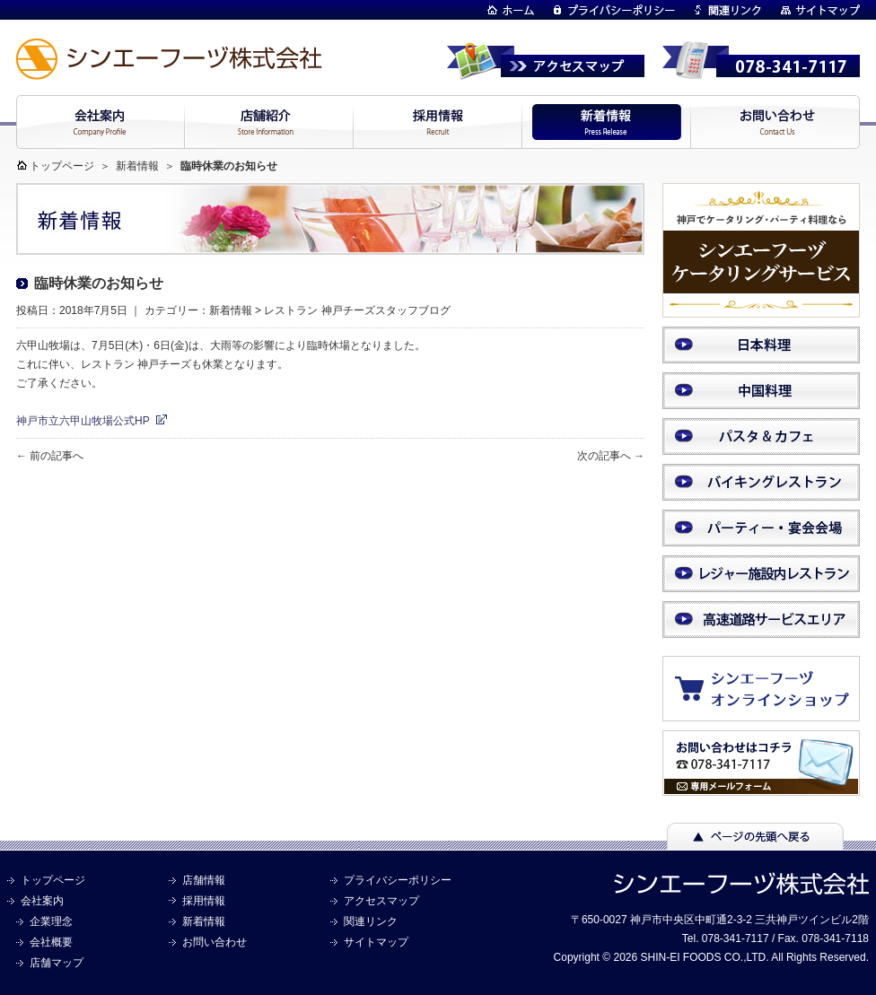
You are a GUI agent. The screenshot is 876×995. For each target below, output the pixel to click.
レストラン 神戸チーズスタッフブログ (357, 310)
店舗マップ (56, 962)
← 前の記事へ (49, 455)
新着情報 (137, 166)
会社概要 (51, 942)
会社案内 (42, 901)
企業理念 (51, 921)
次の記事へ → (610, 455)
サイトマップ (376, 942)
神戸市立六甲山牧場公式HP (83, 421)
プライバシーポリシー (397, 880)
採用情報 (203, 901)
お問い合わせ (214, 942)
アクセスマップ (381, 901)
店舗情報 (203, 880)
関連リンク (371, 921)
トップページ (62, 166)
